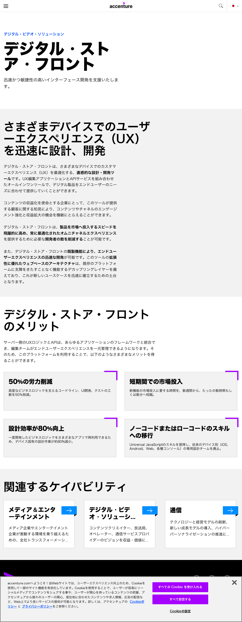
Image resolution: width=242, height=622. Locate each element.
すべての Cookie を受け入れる (180, 587)
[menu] (6, 6)
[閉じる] (234, 582)
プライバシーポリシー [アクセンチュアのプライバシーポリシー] (37, 606)
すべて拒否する (180, 599)
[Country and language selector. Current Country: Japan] (234, 6)
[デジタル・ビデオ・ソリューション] (122, 513)
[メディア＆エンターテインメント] (41, 513)
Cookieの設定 (180, 611)
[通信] (203, 510)
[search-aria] (221, 6)
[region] (121, 599)
